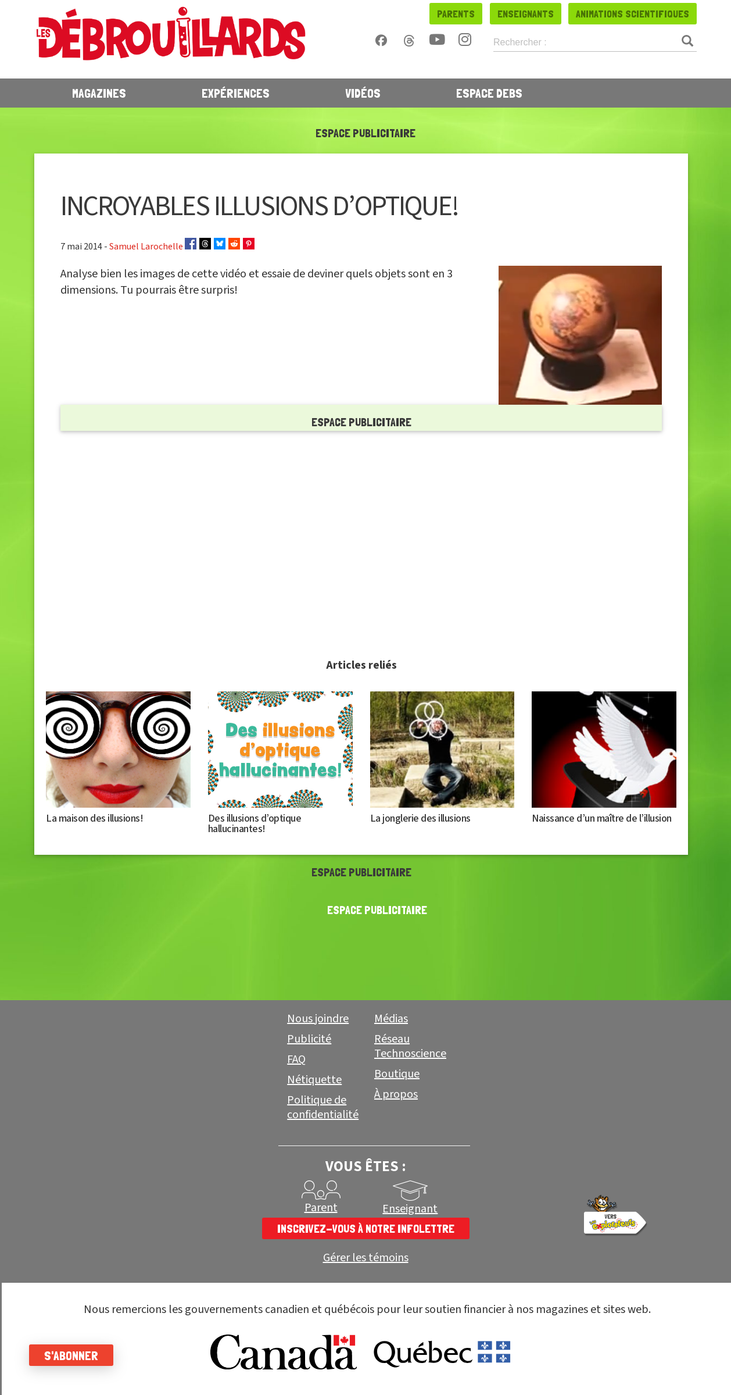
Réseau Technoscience (410, 1046)
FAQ (296, 1059)
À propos (396, 1094)
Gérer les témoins (365, 1258)
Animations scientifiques (632, 14)
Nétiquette (314, 1080)
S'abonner (71, 1355)
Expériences (236, 93)
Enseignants (525, 14)
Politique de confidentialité (323, 1107)
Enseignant (410, 1209)
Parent (321, 1208)
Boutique (397, 1074)
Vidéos (363, 93)
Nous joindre (318, 1019)
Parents (456, 14)
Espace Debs (489, 93)
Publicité (309, 1039)
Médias (391, 1019)
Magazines (99, 93)
